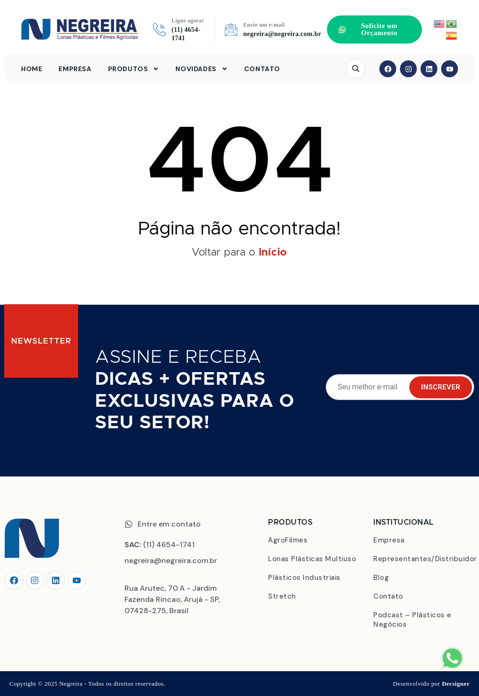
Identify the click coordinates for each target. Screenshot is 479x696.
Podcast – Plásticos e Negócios (412, 619)
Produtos (134, 69)
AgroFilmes (287, 540)
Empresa (74, 69)
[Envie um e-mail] (231, 29)
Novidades (201, 69)
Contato (262, 69)
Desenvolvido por (431, 683)
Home (31, 69)
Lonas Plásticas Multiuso (312, 559)
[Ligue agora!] (159, 29)
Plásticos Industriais (304, 577)
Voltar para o (239, 253)
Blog (381, 577)
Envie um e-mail (264, 25)
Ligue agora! (188, 20)
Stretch (282, 596)
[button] (374, 29)
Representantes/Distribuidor (423, 559)
